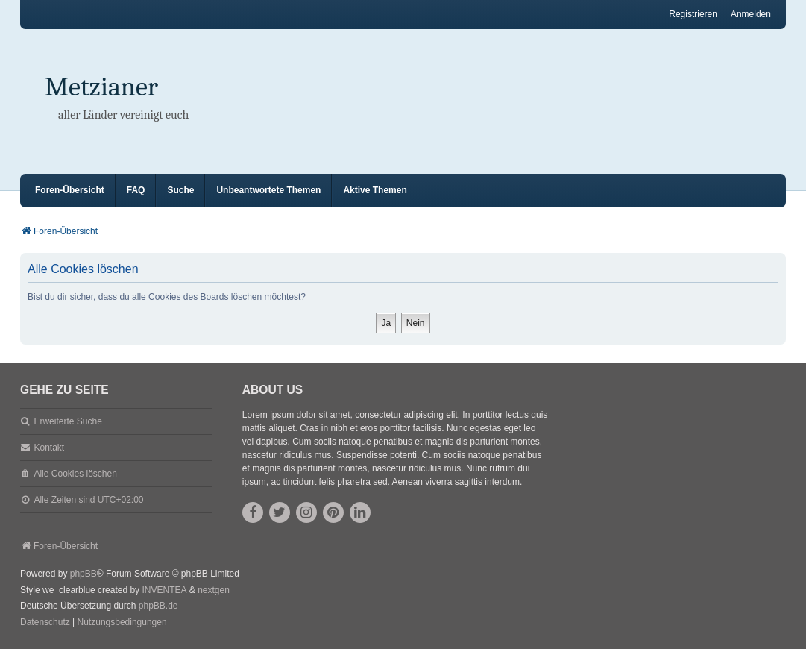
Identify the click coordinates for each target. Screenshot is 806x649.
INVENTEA (164, 590)
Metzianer (101, 87)
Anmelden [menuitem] (751, 14)
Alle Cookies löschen (75, 473)
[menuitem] (45, 623)
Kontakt (49, 447)
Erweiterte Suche (67, 421)
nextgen (214, 590)
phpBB (83, 573)
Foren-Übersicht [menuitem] (69, 190)
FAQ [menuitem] (136, 190)
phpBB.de (158, 606)
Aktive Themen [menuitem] (374, 190)
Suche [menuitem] (180, 190)
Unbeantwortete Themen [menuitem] (268, 190)
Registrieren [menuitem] (693, 14)
